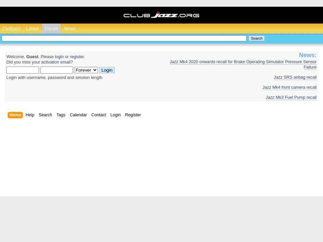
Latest (32, 28)
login (59, 56)
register (77, 56)
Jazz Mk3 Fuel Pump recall (291, 97)
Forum (51, 28)
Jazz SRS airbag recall (295, 77)
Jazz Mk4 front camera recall (289, 87)
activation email (56, 62)
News (70, 28)
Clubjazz (11, 28)
